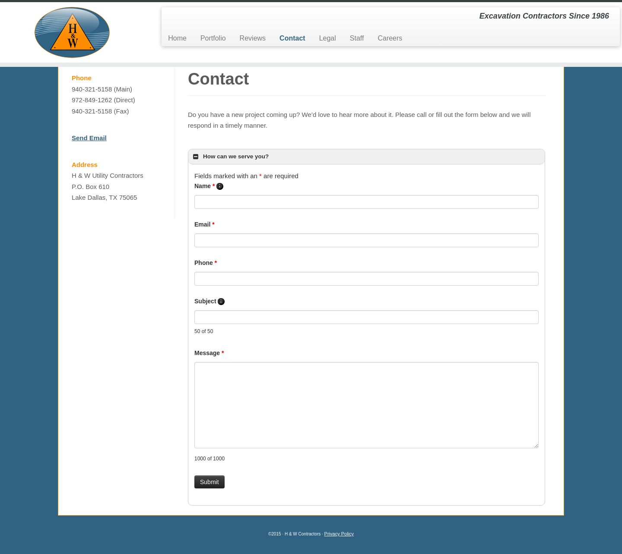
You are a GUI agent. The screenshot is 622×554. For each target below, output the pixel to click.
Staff (357, 38)
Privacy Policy (339, 539)
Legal (327, 38)
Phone (205, 268)
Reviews (253, 38)
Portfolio (213, 38)
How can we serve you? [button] (230, 162)
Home (177, 38)
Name (208, 192)
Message (209, 358)
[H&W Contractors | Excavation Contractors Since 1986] (71, 32)
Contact (292, 38)
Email (204, 230)
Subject (209, 307)
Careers (390, 38)
